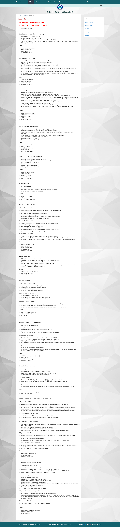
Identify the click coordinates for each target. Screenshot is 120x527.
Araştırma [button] (83, 2)
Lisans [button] (41, 2)
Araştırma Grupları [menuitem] (68, 2)
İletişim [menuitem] (89, 2)
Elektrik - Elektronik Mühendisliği (60, 12)
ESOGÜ (18, 2)
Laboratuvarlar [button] (57, 2)
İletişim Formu (97, 524)
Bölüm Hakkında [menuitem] (89, 22)
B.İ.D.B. (40, 524)
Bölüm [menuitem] (87, 19)
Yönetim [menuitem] (87, 28)
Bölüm (26, 15)
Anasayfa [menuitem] (25, 2)
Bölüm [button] (31, 2)
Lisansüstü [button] (48, 2)
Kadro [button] (76, 2)
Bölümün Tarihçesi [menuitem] (89, 25)
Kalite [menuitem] (36, 2)
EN (102, 5)
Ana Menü (20, 15)
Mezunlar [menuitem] (87, 35)
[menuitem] (94, 32)
